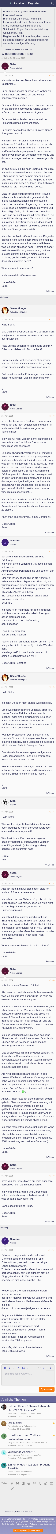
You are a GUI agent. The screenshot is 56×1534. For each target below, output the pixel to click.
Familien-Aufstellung (36, 29)
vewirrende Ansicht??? (22, 1451)
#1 (54, 75)
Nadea (10, 1472)
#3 (54, 416)
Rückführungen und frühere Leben (27, 1414)
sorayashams (13, 1443)
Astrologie (35, 18)
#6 (54, 812)
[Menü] (4, 3)
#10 (53, 1250)
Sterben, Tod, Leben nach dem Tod (33, 1443)
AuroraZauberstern (15, 1426)
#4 (54, 551)
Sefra (6, 58)
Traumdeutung (18, 25)
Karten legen (36, 22)
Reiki (20, 32)
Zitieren (51, 291)
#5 (54, 687)
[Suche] (52, 3)
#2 (54, 319)
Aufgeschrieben (30, 1426)
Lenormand (9, 22)
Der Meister (15, 1422)
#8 (54, 980)
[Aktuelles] (46, 3)
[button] (5, 1367)
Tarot (24, 22)
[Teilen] (50, 75)
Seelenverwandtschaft (23, 1472)
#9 (54, 1176)
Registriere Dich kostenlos (19, 36)
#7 (54, 884)
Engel (20, 29)
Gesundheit (9, 32)
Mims (10, 1414)
